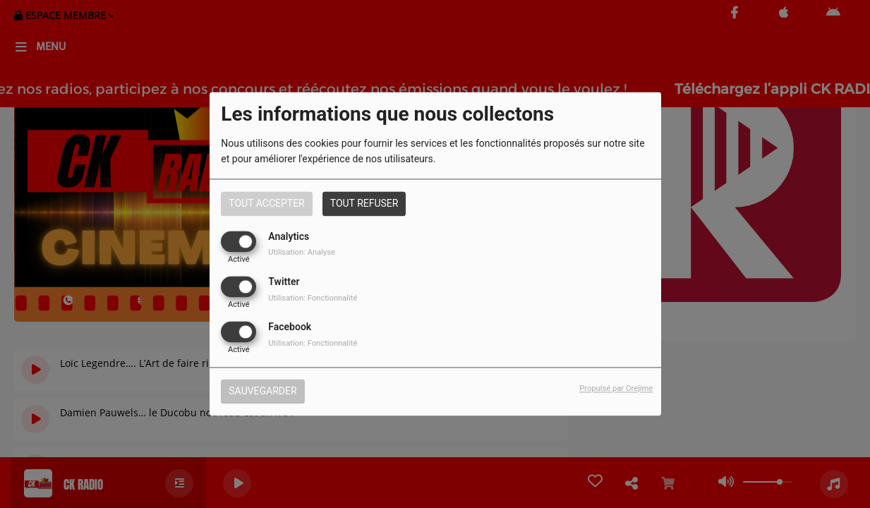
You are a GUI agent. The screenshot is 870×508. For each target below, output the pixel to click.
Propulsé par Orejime (616, 389)
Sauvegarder (262, 391)
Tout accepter (266, 203)
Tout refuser (364, 203)
